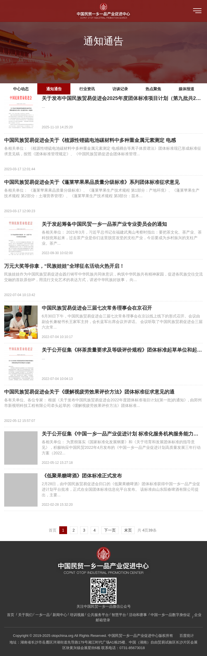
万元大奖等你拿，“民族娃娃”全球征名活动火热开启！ (64, 266)
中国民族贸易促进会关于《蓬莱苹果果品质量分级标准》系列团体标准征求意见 (91, 182)
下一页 (110, 530)
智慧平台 (119, 615)
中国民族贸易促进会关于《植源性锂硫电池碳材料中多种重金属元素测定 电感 (90, 140)
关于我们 (25, 615)
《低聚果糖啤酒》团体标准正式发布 (82, 476)
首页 (10, 615)
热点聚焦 (153, 89)
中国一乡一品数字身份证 (170, 615)
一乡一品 (42, 615)
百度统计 (186, 636)
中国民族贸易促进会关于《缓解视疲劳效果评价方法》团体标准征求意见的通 (89, 392)
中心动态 (21, 89)
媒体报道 (186, 89)
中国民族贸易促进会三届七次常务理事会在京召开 (97, 308)
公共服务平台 (98, 615)
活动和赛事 (138, 615)
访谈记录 (120, 89)
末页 (128, 530)
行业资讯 (87, 89)
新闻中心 (60, 615)
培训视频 (77, 615)
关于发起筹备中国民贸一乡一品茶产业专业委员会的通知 (104, 224)
